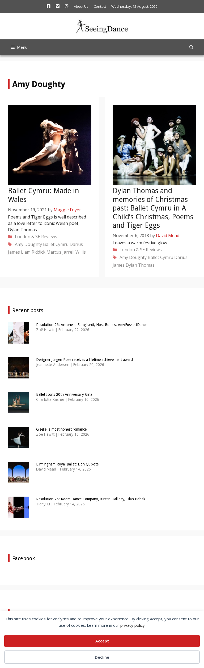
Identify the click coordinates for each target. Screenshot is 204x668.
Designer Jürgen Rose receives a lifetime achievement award (84, 359)
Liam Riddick (33, 252)
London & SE (27, 237)
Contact (100, 6)
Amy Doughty (28, 244)
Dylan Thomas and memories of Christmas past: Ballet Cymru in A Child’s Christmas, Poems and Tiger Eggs (153, 208)
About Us (81, 6)
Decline (102, 657)
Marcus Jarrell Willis (66, 252)
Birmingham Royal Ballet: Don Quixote (67, 464)
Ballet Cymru (56, 244)
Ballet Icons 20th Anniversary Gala (64, 394)
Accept (102, 641)
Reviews (49, 237)
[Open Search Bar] (191, 47)
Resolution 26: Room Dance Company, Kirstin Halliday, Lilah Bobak (90, 499)
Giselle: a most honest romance (61, 429)
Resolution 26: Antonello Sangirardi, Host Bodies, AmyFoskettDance (91, 325)
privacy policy (132, 625)
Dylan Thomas (140, 265)
